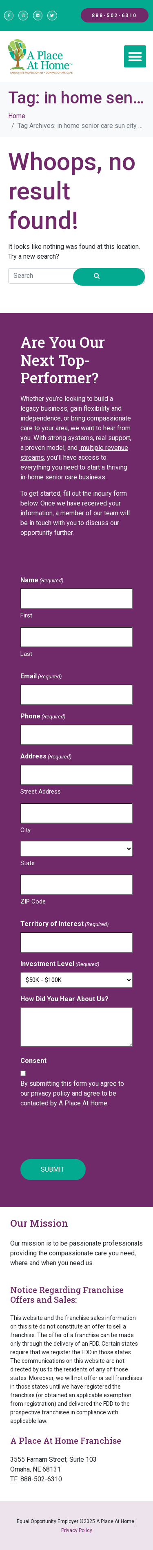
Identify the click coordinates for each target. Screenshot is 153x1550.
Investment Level (59, 964)
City (25, 830)
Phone (42, 716)
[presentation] (82, 1134)
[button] (135, 56)
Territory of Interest (64, 924)
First (26, 615)
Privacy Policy (76, 1530)
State (27, 863)
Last (26, 654)
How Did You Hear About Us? (64, 999)
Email (41, 676)
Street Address (40, 791)
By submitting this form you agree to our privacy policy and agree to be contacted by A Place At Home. (72, 1093)
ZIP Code (33, 901)
